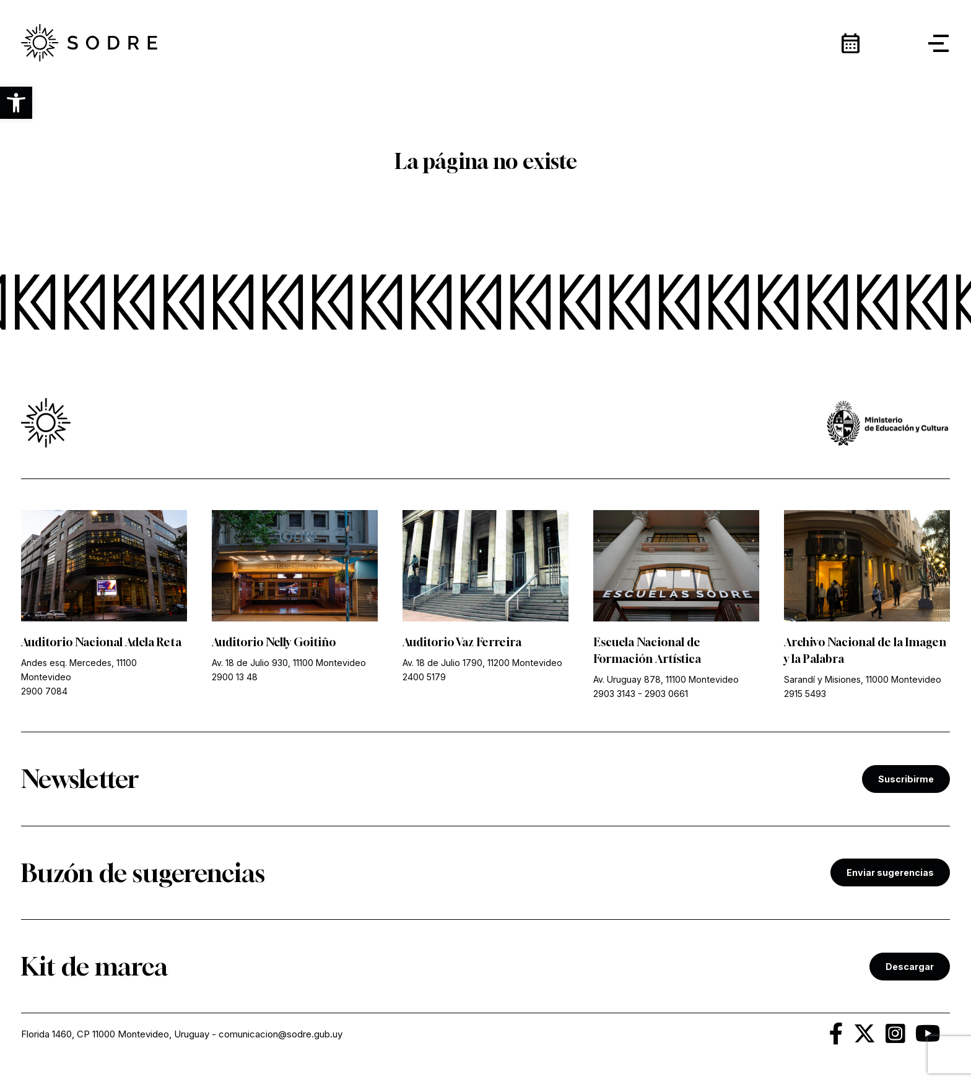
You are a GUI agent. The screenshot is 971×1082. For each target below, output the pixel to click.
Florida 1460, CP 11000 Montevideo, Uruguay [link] (115, 1034)
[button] (16, 103)
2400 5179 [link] (424, 677)
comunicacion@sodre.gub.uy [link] (280, 1034)
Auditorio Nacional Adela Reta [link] (101, 642)
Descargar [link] (910, 966)
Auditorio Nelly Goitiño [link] (274, 642)
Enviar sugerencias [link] (890, 872)
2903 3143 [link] (614, 693)
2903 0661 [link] (666, 693)
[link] (89, 43)
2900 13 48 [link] (235, 677)
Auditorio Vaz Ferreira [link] (462, 642)
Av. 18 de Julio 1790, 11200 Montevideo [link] (482, 662)
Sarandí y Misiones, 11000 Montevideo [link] (862, 679)
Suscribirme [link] (906, 779)
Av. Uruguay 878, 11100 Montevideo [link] (666, 679)
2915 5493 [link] (805, 693)
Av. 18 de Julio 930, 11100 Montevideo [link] (289, 662)
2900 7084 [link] (44, 691)
